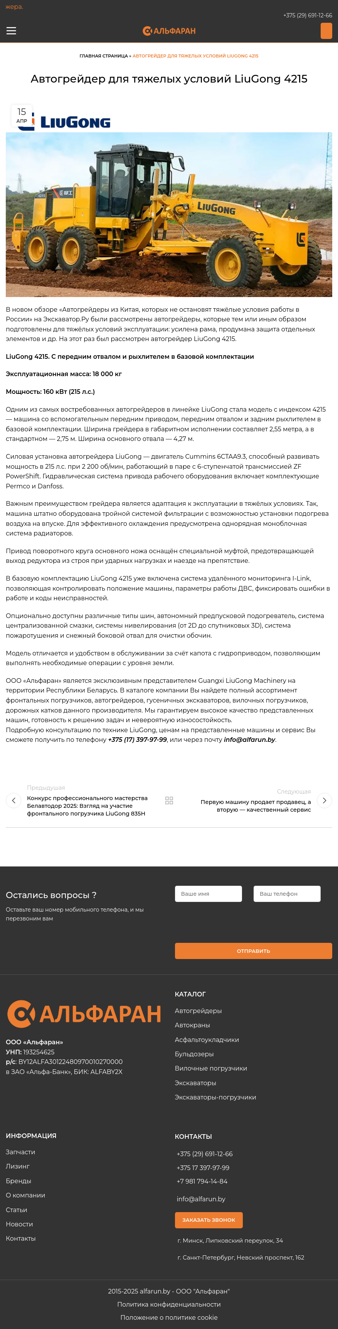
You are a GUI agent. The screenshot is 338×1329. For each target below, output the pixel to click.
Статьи (16, 1210)
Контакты (21, 1238)
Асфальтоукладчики (207, 1040)
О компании (25, 1195)
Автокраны (192, 1025)
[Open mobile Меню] (11, 31)
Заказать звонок (209, 1220)
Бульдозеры (194, 1054)
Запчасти (20, 1152)
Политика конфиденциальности (169, 1304)
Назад (168, 800)
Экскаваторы (196, 1083)
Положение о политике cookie (169, 1317)
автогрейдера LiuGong (105, 456)
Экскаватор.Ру (66, 319)
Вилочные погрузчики (211, 1068)
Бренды (18, 1181)
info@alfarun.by (201, 1199)
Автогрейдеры (198, 1011)
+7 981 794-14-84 (202, 1181)
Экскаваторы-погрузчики (216, 1097)
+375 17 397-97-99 (203, 1168)
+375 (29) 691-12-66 (307, 15)
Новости (19, 1224)
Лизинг (18, 1166)
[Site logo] (169, 30)
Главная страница (104, 56)
